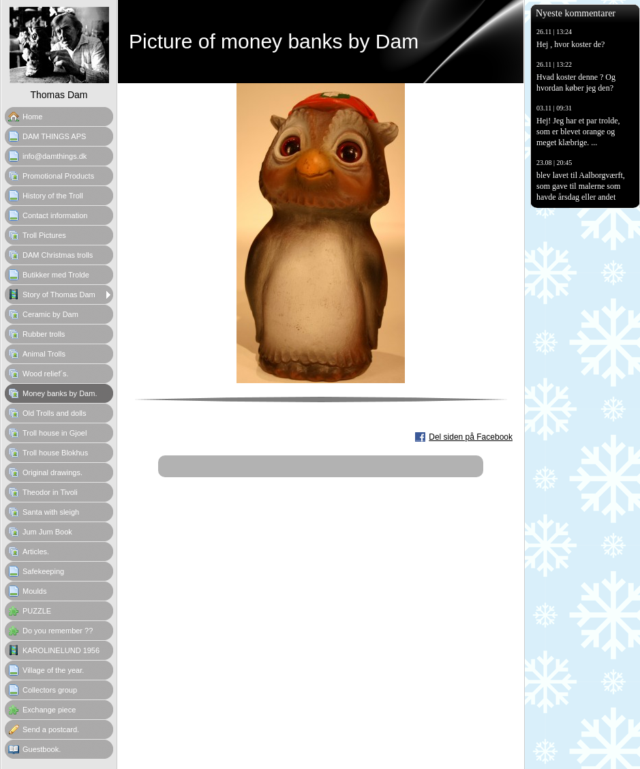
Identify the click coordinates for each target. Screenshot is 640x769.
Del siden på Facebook (471, 437)
